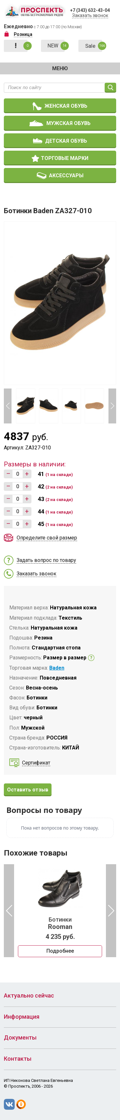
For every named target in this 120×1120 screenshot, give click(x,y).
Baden (56, 668)
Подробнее (60, 951)
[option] (60, 910)
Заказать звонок (90, 15)
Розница (23, 34)
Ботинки (60, 923)
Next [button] (112, 406)
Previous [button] (8, 406)
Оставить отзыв (27, 790)
